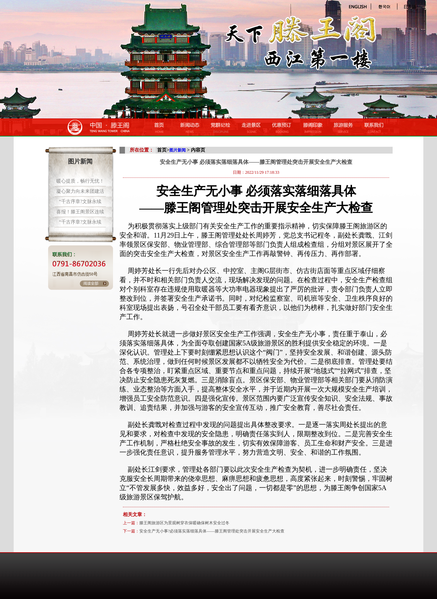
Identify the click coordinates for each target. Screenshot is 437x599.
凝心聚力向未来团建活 (80, 191)
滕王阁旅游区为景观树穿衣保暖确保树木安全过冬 (184, 522)
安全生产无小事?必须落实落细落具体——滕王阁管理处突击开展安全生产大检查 (211, 531)
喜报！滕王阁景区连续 (80, 211)
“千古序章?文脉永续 (80, 201)
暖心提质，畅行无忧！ (80, 181)
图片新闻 (177, 150)
